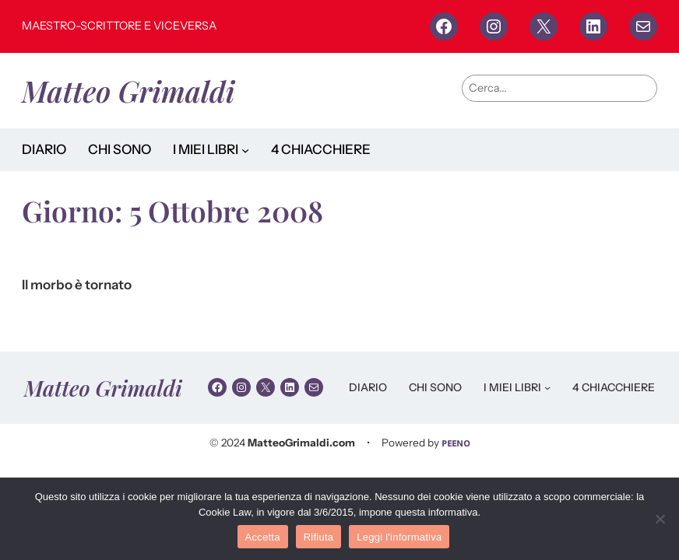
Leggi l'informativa (399, 537)
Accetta (262, 537)
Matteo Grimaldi (128, 91)
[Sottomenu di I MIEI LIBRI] (245, 149)
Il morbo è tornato (77, 285)
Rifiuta (319, 537)
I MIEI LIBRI (205, 149)
